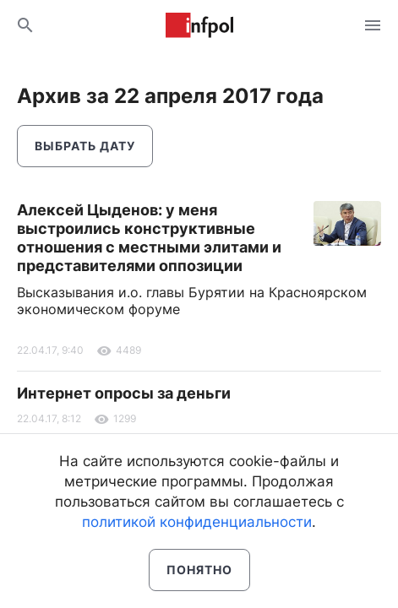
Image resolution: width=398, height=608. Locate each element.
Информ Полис (199, 25)
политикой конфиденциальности (197, 521)
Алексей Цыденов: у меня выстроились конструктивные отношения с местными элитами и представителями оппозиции (149, 237)
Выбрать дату (85, 145)
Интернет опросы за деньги (124, 393)
